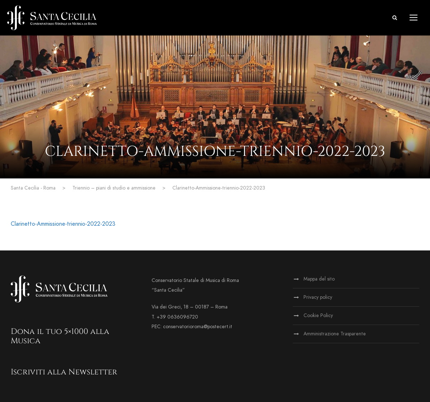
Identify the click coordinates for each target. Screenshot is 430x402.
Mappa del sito (319, 279)
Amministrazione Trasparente (335, 333)
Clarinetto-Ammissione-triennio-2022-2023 (63, 224)
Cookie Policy (318, 315)
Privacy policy (318, 297)
